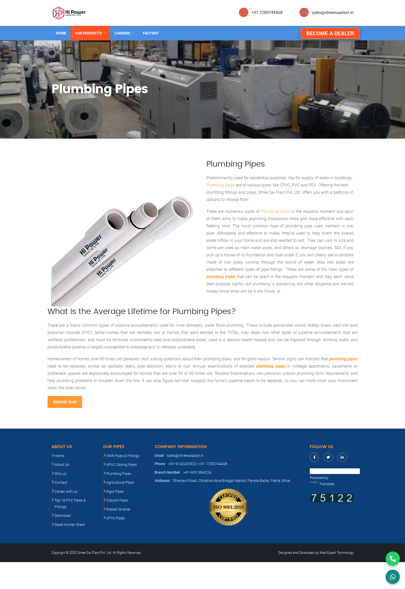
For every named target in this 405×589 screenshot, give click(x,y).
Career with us (65, 491)
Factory (151, 33)
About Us (61, 464)
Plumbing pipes (220, 185)
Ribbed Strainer (118, 509)
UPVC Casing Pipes (121, 464)
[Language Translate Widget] (335, 471)
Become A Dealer (330, 33)
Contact (60, 482)
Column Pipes (117, 500)
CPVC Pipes (115, 518)
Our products (88, 33)
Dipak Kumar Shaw (69, 524)
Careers (122, 33)
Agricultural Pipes (120, 482)
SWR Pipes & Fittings (122, 455)
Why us (60, 473)
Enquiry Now (64, 402)
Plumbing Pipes (118, 473)
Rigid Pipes (115, 491)
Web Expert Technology (337, 552)
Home (61, 33)
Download (62, 515)
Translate (322, 483)
